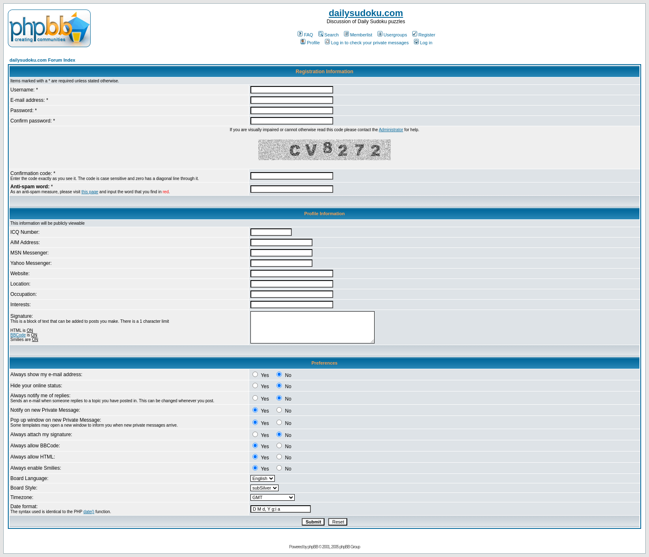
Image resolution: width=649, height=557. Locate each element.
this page (90, 192)
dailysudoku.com (366, 13)
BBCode (18, 335)
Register (423, 34)
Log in (423, 42)
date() (89, 511)
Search (328, 34)
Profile (310, 42)
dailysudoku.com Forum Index (42, 60)
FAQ (305, 34)
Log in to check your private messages (367, 42)
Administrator (391, 129)
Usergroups (392, 34)
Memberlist (358, 34)
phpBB (313, 547)
